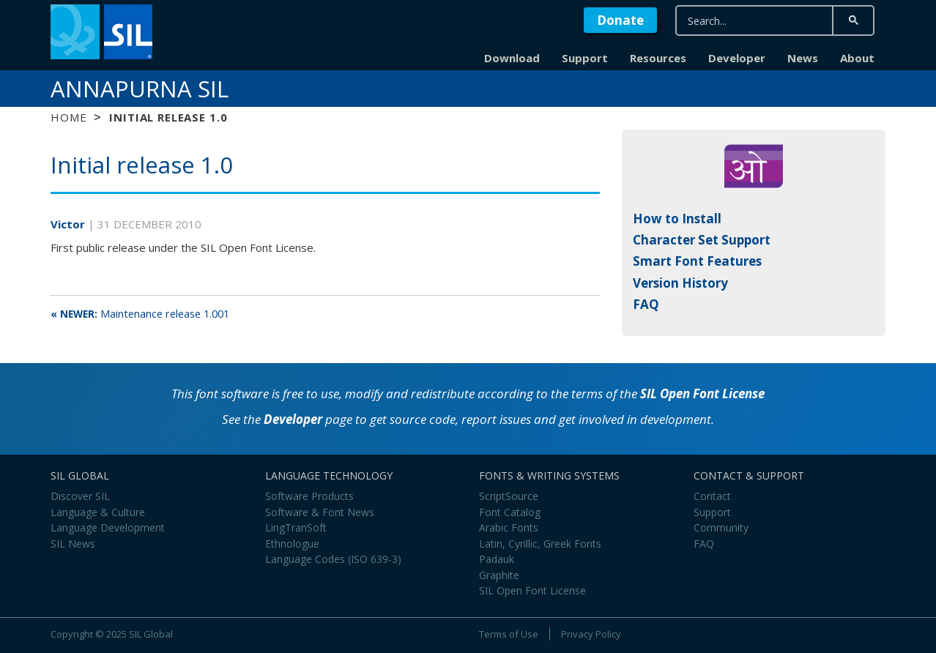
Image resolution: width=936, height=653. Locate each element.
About (857, 58)
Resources (658, 58)
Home (68, 117)
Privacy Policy (591, 634)
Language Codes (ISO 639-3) (333, 559)
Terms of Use (508, 634)
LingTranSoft (296, 527)
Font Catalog (510, 512)
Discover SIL (80, 496)
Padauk (496, 559)
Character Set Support (701, 239)
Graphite (499, 575)
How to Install (677, 218)
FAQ (646, 304)
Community (721, 527)
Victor (69, 224)
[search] (754, 21)
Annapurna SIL (140, 88)
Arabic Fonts (508, 527)
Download (512, 58)
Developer (736, 58)
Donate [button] (620, 20)
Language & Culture (98, 512)
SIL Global (151, 634)
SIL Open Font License (702, 393)
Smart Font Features (697, 261)
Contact (712, 496)
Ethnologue (292, 544)
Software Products (309, 496)
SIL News (73, 544)
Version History (680, 283)
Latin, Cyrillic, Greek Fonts (540, 544)
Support (585, 58)
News (802, 58)
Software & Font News (319, 512)
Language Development (108, 527)
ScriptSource (508, 496)
